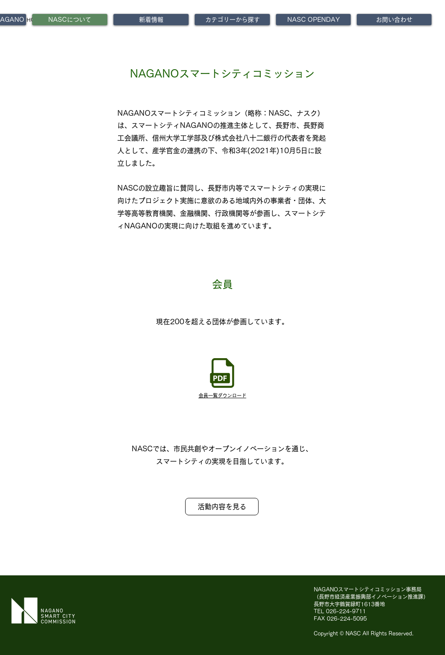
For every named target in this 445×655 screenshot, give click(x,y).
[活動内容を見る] (222, 506)
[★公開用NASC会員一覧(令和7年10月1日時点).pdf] (222, 374)
